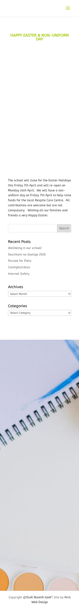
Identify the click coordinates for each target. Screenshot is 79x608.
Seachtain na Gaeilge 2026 (27, 254)
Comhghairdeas (19, 267)
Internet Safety (18, 274)
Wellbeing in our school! (25, 248)
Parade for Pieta (19, 261)
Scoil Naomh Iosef (38, 597)
